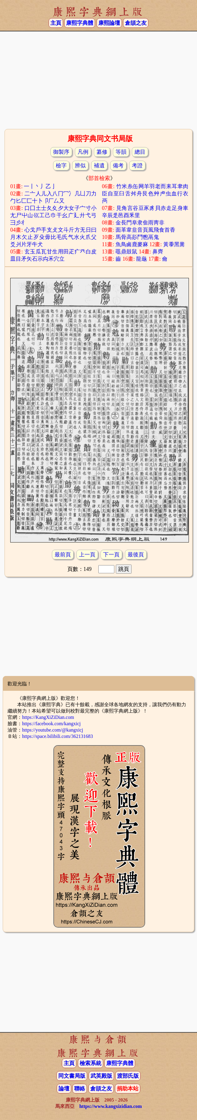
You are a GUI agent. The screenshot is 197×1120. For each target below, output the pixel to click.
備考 (118, 166)
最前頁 (63, 555)
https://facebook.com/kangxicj (51, 723)
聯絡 (79, 1089)
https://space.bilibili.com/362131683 (57, 736)
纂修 (102, 152)
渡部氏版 (128, 1076)
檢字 (61, 166)
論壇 (64, 1089)
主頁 (55, 23)
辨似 (80, 166)
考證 (137, 166)
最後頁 (136, 555)
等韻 (121, 152)
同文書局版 (71, 1076)
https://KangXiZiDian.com (48, 717)
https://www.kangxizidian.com (110, 1106)
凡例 (83, 152)
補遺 (99, 166)
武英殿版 (101, 1076)
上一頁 (87, 555)
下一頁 (111, 555)
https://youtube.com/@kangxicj (52, 729)
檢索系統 (90, 1063)
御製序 (61, 152)
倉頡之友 (136, 23)
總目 (140, 152)
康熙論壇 (109, 23)
